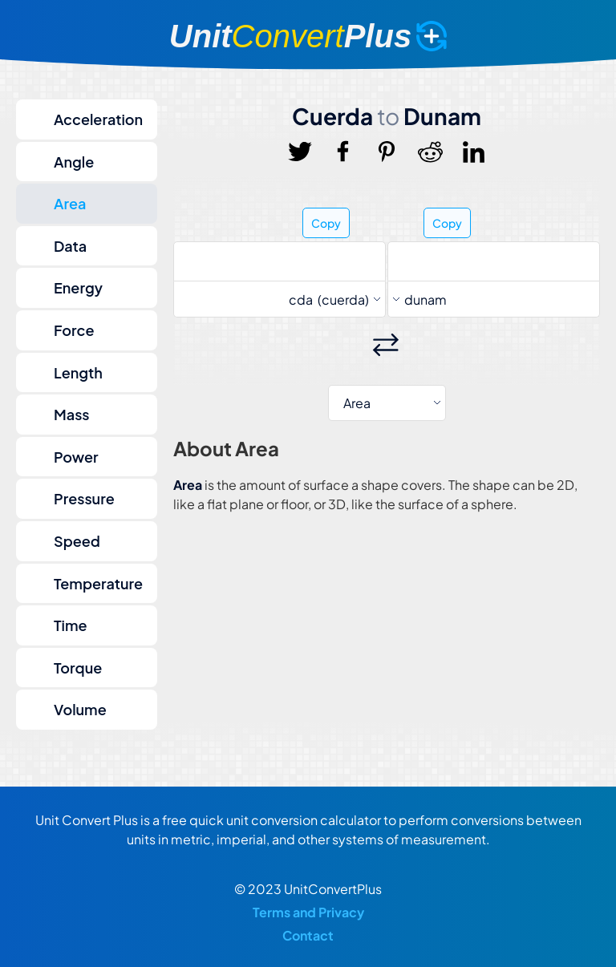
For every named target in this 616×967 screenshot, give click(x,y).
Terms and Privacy (308, 912)
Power (76, 456)
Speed (77, 541)
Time (70, 625)
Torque (78, 667)
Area (70, 203)
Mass (72, 414)
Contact (308, 935)
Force (74, 330)
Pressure (84, 498)
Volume (80, 709)
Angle (74, 161)
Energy (78, 287)
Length (78, 372)
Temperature (98, 583)
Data (70, 246)
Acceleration (98, 119)
